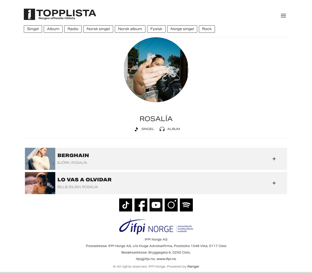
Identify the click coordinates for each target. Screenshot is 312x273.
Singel (143, 129)
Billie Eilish (69, 187)
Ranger (193, 266)
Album (169, 129)
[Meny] (284, 15)
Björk (63, 163)
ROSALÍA (79, 163)
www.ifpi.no (166, 259)
